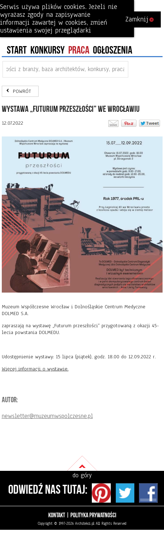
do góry (82, 475)
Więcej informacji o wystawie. (35, 368)
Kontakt (56, 515)
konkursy (47, 50)
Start (17, 50)
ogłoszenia (112, 50)
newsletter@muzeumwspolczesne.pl (47, 416)
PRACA (78, 50)
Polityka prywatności (93, 515)
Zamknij (139, 19)
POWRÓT (22, 91)
